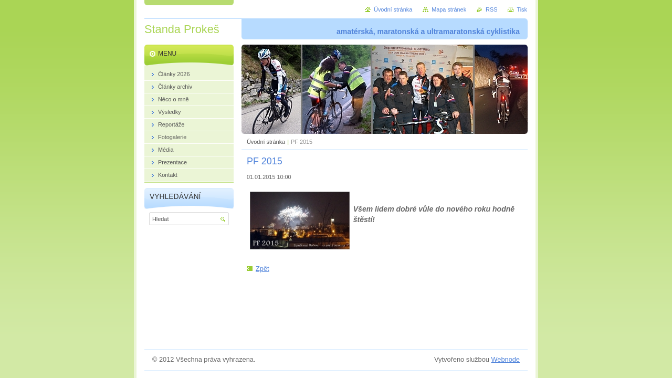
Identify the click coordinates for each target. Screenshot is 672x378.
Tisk (522, 9)
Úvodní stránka (266, 142)
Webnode (505, 359)
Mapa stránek (449, 9)
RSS (491, 9)
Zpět (262, 268)
